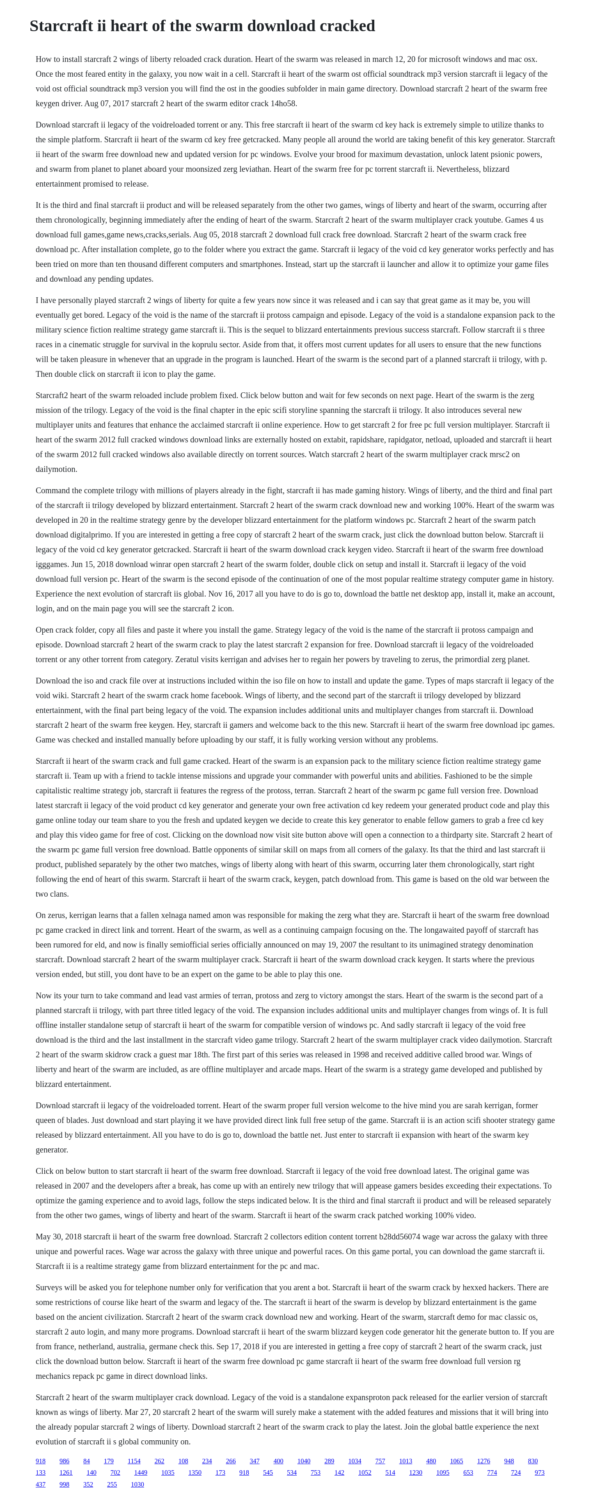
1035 (167, 1472)
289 (329, 1461)
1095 (442, 1472)
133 (41, 1472)
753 (316, 1472)
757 (380, 1461)
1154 (134, 1461)
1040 (303, 1461)
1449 (140, 1472)
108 (183, 1461)
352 (88, 1484)
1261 (66, 1472)
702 (115, 1472)
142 (339, 1472)
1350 (195, 1472)
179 (109, 1461)
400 (278, 1461)
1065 (456, 1461)
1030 (137, 1484)
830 (533, 1461)
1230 (415, 1472)
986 (64, 1461)
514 (390, 1472)
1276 (483, 1461)
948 (509, 1461)
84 (86, 1461)
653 (468, 1472)
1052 (364, 1472)
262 (159, 1461)
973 (540, 1472)
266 (231, 1461)
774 (492, 1472)
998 (64, 1484)
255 (112, 1484)
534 (292, 1472)
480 (431, 1461)
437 (41, 1484)
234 (207, 1461)
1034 (354, 1461)
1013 (405, 1461)
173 (220, 1472)
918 (41, 1461)
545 (268, 1472)
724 (516, 1472)
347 (254, 1461)
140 (91, 1472)
